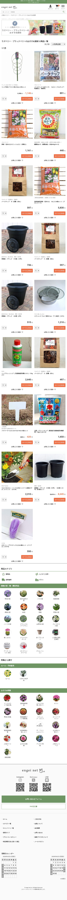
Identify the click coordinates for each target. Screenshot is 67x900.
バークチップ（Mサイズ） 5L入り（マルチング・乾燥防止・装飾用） (49, 87)
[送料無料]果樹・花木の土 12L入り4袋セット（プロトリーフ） (49, 202)
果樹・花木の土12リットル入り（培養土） (14, 144)
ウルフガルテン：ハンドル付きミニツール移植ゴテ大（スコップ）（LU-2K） (17, 488)
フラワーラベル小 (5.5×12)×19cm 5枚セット (15, 430)
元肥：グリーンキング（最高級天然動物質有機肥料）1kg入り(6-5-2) (49, 431)
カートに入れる (27, 99)
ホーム (5, 819)
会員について (39, 823)
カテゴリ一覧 (7, 823)
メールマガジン (39, 841)
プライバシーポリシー (9, 837)
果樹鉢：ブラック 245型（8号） (12, 316)
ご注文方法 (38, 819)
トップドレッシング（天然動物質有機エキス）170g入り (17, 374)
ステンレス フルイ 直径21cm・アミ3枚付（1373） (49, 316)
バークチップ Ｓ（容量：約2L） (44, 259)
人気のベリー (5, 15)
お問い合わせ (39, 832)
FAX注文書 (33, 806)
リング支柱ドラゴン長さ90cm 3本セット (14, 87)
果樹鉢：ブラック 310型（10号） (12, 259)
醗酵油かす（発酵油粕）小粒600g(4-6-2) (47, 144)
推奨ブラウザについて (41, 837)
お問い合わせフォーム (33, 799)
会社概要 (37, 828)
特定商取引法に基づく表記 (11, 841)
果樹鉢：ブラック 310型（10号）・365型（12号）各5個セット (48, 488)
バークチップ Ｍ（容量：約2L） (12, 201)
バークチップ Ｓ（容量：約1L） (44, 373)
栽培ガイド (6, 832)
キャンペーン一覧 (8, 828)
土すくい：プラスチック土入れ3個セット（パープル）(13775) (17, 546)
